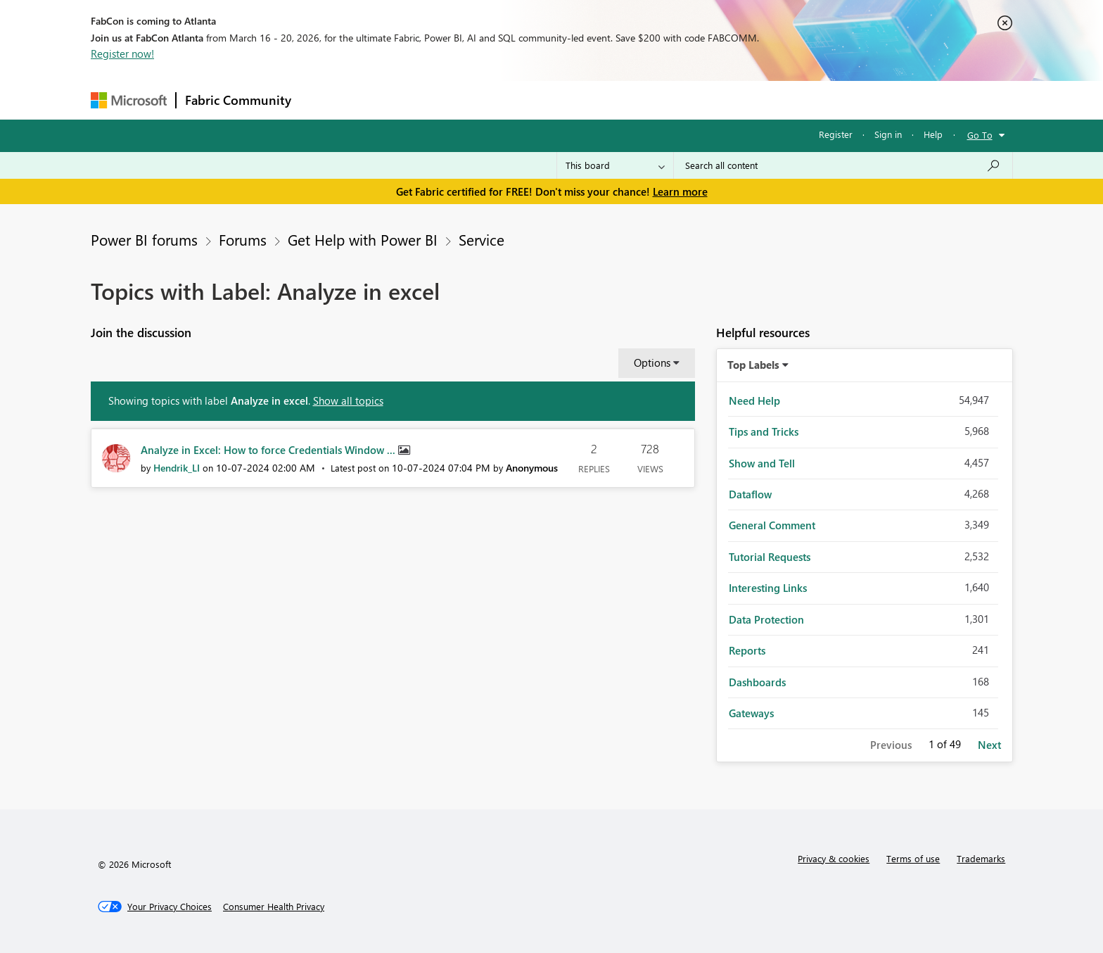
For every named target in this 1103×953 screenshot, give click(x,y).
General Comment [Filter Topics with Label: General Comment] (772, 525)
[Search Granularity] (615, 165)
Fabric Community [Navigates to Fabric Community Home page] (238, 99)
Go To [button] (980, 135)
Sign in (888, 134)
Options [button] (652, 362)
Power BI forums (144, 239)
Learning (622, 100)
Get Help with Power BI (363, 239)
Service (481, 239)
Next (989, 745)
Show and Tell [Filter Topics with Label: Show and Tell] (762, 463)
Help (933, 134)
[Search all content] (843, 165)
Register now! (122, 53)
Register (836, 134)
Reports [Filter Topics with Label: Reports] (747, 650)
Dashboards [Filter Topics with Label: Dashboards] (757, 682)
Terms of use (913, 858)
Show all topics (348, 400)
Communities (505, 100)
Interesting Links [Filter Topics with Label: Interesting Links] (768, 588)
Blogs (568, 100)
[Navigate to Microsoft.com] (129, 100)
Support (682, 100)
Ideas (443, 100)
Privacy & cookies (833, 858)
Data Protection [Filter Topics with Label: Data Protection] (766, 619)
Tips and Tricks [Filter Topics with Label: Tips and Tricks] (763, 431)
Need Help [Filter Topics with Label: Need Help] (754, 400)
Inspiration (385, 100)
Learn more (680, 191)
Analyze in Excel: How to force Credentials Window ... (269, 450)
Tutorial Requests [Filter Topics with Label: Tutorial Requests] (769, 557)
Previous (891, 745)
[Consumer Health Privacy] (273, 906)
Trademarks (981, 858)
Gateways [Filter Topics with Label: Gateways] (751, 713)
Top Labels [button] (753, 365)
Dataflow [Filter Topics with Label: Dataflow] (750, 494)
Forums (323, 100)
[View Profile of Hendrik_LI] (176, 468)
